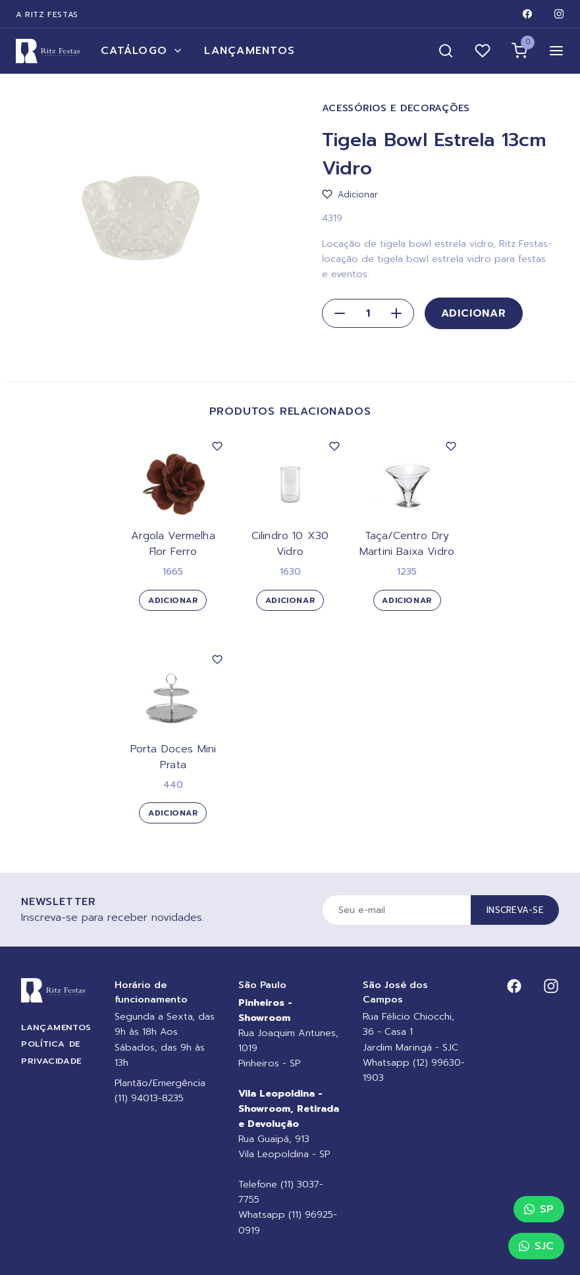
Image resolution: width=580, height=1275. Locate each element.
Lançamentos (249, 51)
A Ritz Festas (47, 14)
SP (539, 1209)
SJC (536, 1246)
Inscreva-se (515, 910)
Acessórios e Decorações (396, 108)
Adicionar (473, 313)
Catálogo (142, 51)
